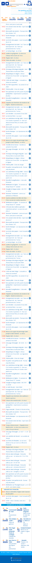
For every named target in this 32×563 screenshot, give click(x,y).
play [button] (3, 3)
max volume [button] (31, 4)
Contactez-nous (17, 558)
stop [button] (7, 3)
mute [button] (25, 4)
